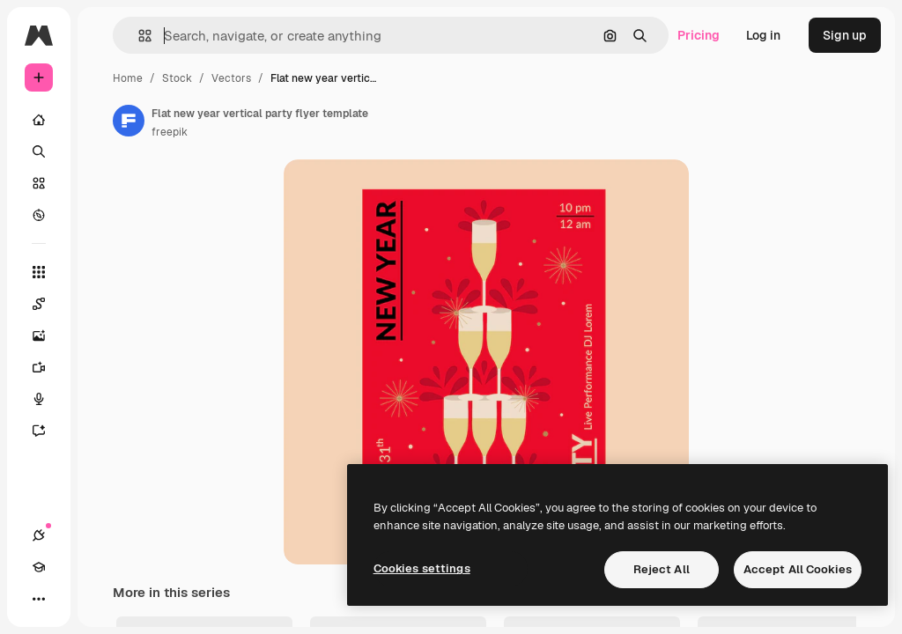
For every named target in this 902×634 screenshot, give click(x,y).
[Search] (39, 151)
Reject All (661, 569)
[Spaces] (47, 304)
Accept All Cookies (797, 569)
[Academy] (39, 567)
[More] (39, 599)
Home (128, 78)
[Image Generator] (47, 335)
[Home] (39, 120)
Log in (763, 35)
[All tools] (39, 272)
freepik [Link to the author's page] (170, 132)
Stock (177, 78)
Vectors (231, 78)
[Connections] (39, 535)
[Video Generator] (47, 367)
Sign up (845, 35)
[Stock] (39, 183)
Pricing (698, 35)
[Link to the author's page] (128, 120)
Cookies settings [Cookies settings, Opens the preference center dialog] (421, 568)
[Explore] (39, 215)
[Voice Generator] (47, 399)
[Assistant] (47, 431)
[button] (138, 35)
